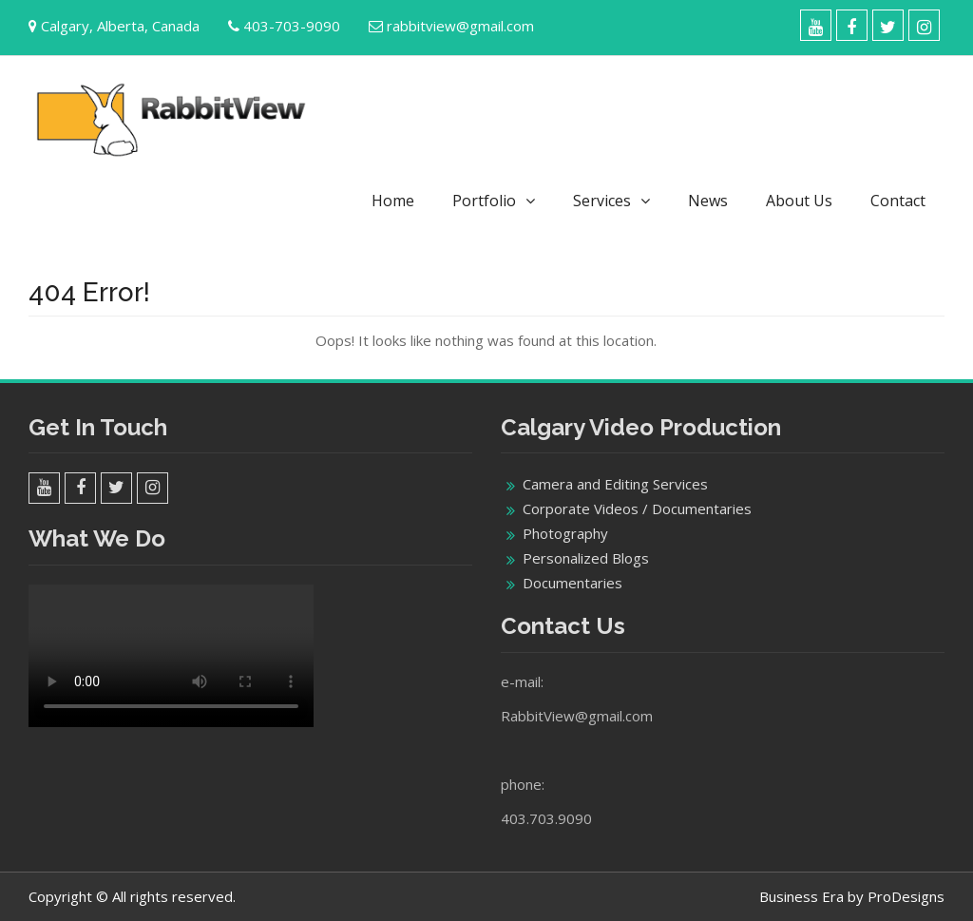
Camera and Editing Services (615, 483)
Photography (565, 533)
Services (602, 200)
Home (393, 200)
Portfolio (484, 200)
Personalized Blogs (586, 557)
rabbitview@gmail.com (460, 25)
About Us (799, 200)
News (708, 200)
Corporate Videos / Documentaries (637, 508)
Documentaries (572, 582)
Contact (897, 200)
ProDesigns (906, 896)
